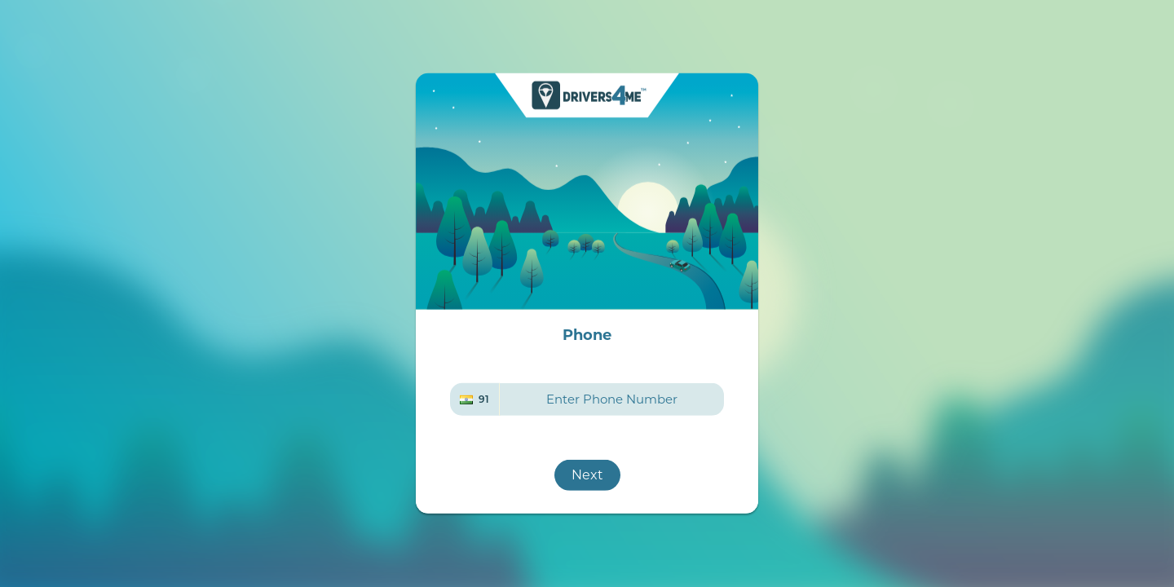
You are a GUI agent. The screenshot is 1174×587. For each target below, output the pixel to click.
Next (587, 475)
